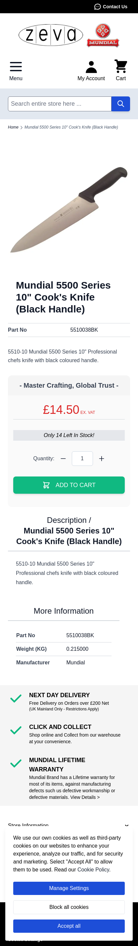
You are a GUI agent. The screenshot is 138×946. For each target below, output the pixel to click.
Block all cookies (68, 907)
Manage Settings (69, 888)
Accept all (69, 926)
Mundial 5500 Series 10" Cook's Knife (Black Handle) (71, 127)
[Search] (121, 103)
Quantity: (43, 458)
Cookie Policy (93, 869)
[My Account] (91, 70)
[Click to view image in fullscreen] (69, 210)
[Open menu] (16, 71)
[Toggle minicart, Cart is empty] (121, 70)
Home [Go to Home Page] (13, 127)
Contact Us (110, 7)
